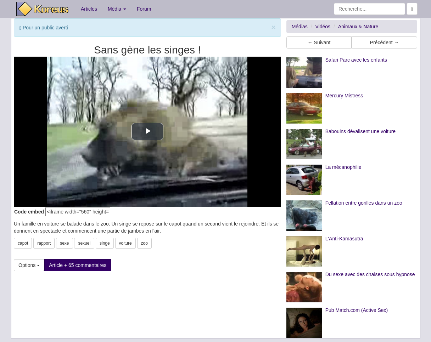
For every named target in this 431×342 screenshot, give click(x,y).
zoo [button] (144, 243)
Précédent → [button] (384, 42)
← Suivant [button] (319, 42)
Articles (89, 9)
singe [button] (105, 243)
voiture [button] (125, 243)
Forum (144, 9)
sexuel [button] (84, 243)
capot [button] (23, 243)
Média (117, 9)
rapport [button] (44, 243)
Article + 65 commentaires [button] (77, 265)
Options (29, 265)
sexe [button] (64, 243)
